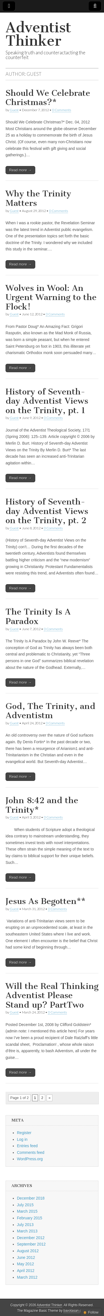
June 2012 (26, 1257)
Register (24, 1132)
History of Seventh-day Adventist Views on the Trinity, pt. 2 (47, 511)
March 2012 (27, 1277)
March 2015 (27, 1211)
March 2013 (27, 1231)
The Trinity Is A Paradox (38, 616)
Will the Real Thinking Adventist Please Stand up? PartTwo (52, 995)
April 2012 (25, 1270)
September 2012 (31, 1244)
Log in (22, 1139)
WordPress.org (30, 1159)
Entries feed (27, 1146)
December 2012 (31, 1237)
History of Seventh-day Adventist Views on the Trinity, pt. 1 (47, 401)
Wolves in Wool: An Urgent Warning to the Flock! (51, 297)
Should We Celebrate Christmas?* (48, 98)
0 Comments (61, 110)
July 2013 (25, 1224)
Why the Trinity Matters (38, 198)
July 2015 (25, 1205)
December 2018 (31, 1198)
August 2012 (28, 1251)
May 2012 (25, 1264)
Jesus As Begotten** (45, 901)
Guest (14, 110)
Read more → (20, 170)
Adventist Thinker (38, 34)
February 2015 (29, 1218)
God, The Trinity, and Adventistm (50, 711)
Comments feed (30, 1152)
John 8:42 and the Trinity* (42, 805)
